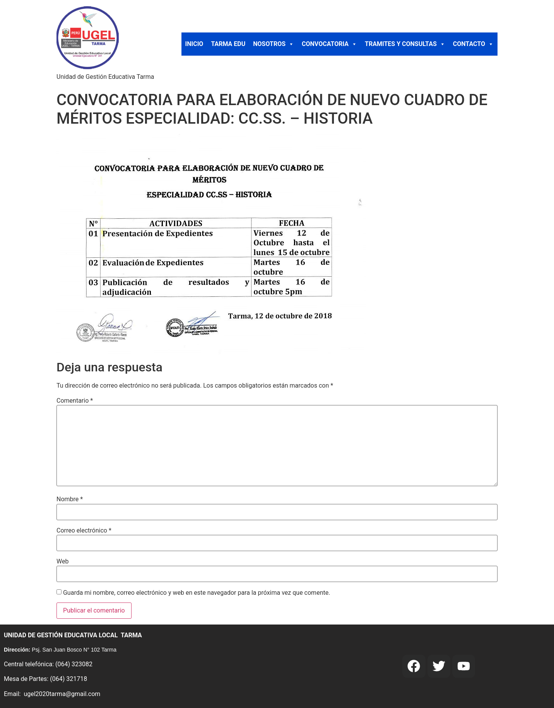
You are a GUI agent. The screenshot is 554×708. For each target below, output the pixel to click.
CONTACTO (473, 44)
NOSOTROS (273, 44)
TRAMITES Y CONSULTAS (405, 44)
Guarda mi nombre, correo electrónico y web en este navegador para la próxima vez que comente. (196, 593)
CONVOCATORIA (329, 44)
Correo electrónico (83, 531)
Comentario (74, 401)
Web (62, 561)
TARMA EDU (228, 44)
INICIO (194, 44)
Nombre (69, 499)
